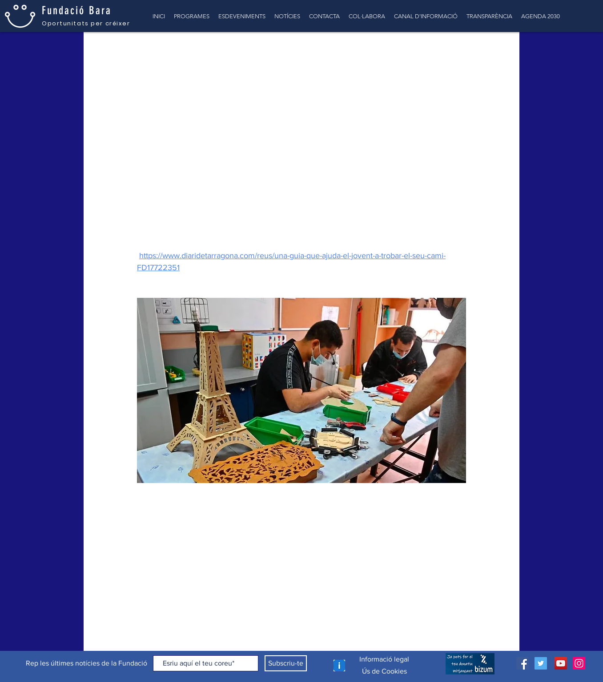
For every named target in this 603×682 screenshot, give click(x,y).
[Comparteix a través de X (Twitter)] (163, 519)
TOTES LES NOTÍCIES (126, 49)
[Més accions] (460, 109)
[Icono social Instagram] (579, 663)
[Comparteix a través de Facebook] (141, 519)
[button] (499, 49)
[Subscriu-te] (286, 663)
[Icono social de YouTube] (561, 663)
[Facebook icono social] (522, 663)
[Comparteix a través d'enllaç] (185, 519)
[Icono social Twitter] (541, 663)
